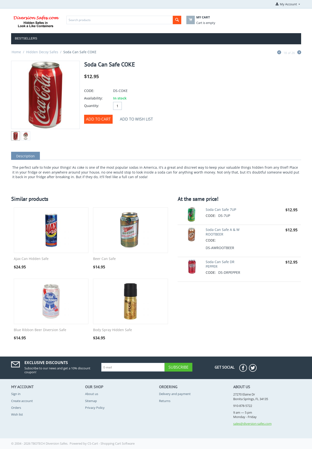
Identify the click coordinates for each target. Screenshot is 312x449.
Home (16, 52)
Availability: (93, 98)
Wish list (17, 414)
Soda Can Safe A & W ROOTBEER (222, 231)
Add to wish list (136, 119)
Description (25, 156)
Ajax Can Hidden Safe (31, 259)
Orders (16, 407)
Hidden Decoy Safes (42, 52)
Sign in (16, 394)
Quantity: (91, 105)
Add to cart (98, 119)
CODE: (89, 90)
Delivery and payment (175, 394)
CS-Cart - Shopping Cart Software (111, 443)
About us (91, 394)
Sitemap (91, 401)
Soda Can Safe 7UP (221, 209)
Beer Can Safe (104, 259)
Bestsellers (26, 38)
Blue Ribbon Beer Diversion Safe (40, 330)
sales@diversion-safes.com (252, 423)
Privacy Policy (95, 407)
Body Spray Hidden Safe (112, 330)
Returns (164, 401)
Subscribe (178, 367)
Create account (22, 401)
